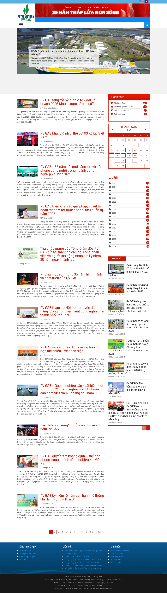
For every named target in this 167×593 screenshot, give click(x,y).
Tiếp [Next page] (91, 532)
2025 (114, 183)
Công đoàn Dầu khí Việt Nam (77, 556)
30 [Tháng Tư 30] (147, 140)
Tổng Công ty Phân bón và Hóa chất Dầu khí (84, 562)
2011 (114, 235)
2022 (114, 194)
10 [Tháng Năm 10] (123, 150)
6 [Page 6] (70, 532)
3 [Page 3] (58, 532)
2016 (114, 216)
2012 (114, 231)
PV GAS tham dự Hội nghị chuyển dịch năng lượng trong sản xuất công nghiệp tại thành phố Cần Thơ (27, 312)
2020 (114, 202)
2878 (144, 103)
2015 (114, 220)
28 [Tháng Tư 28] (135, 140)
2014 (114, 224)
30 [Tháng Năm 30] (117, 166)
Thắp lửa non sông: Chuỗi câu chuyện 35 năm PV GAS (27, 430)
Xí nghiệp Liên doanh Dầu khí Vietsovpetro (83, 568)
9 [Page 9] (82, 532)
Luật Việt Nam (116, 553)
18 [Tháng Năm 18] (129, 155)
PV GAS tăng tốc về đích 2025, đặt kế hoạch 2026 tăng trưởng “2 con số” (27, 103)
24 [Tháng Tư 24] (111, 140)
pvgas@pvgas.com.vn (104, 583)
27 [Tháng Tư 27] (129, 140)
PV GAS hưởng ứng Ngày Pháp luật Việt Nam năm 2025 (137, 288)
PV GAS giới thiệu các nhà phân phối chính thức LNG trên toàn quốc (83, 51)
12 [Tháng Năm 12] (135, 150)
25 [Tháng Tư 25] (117, 140)
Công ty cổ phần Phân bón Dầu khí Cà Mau (83, 565)
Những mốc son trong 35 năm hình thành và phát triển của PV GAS (27, 279)
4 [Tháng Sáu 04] (146, 166)
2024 (114, 187)
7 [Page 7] (74, 532)
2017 (114, 213)
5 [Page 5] (66, 532)
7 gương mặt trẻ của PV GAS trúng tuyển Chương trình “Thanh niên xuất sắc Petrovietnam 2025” (128, 347)
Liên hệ (22, 559)
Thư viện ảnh (25, 550)
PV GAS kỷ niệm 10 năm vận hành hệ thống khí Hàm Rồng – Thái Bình (27, 500)
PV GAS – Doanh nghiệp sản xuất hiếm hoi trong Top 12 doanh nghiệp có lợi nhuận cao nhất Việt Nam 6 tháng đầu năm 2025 (27, 390)
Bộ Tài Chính (116, 559)
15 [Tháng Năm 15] (111, 155)
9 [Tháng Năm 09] (117, 150)
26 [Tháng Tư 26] (123, 140)
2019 (114, 205)
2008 (114, 246)
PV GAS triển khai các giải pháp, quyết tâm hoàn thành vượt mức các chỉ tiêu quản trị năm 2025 (27, 212)
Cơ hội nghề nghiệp (28, 556)
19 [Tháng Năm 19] (135, 155)
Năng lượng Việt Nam (119, 550)
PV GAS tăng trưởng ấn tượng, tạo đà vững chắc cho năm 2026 (128, 326)
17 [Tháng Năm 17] (123, 155)
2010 (114, 239)
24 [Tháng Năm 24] (123, 160)
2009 (114, 242)
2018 (114, 209)
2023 (114, 190)
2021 (114, 198)
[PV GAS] (26, 12)
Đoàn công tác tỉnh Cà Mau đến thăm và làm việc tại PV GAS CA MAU (128, 270)
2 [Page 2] (54, 532)
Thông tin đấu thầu (27, 553)
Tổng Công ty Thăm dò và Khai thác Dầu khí (84, 559)
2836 (144, 107)
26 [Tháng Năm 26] (135, 160)
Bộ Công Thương (117, 556)
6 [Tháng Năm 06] (140, 145)
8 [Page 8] (78, 532)
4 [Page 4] (62, 532)
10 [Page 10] (86, 532)
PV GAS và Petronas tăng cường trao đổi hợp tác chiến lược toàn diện (27, 353)
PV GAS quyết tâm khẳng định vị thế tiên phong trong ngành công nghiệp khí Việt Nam (27, 461)
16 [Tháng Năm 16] (117, 155)
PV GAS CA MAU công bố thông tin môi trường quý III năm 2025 (127, 388)
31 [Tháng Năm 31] (123, 166)
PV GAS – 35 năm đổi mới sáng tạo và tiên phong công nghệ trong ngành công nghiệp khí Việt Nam (27, 171)
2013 (114, 228)
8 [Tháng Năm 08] (111, 150)
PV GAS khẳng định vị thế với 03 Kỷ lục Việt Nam (27, 139)
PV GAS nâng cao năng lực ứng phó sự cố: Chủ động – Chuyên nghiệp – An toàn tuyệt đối (129, 306)
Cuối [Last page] (99, 532)
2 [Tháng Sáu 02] (134, 166)
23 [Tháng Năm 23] (117, 160)
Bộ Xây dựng (116, 562)
